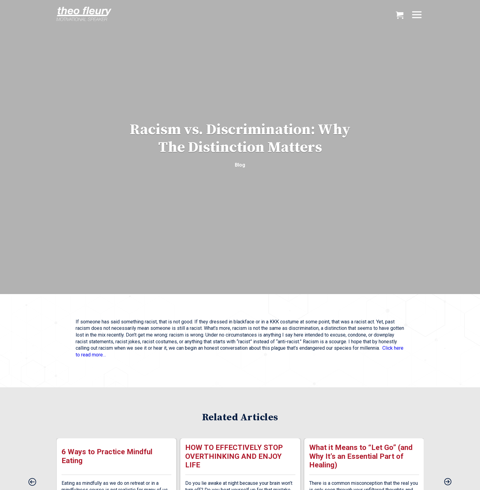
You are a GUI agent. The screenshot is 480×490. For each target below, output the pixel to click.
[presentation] (32, 482)
